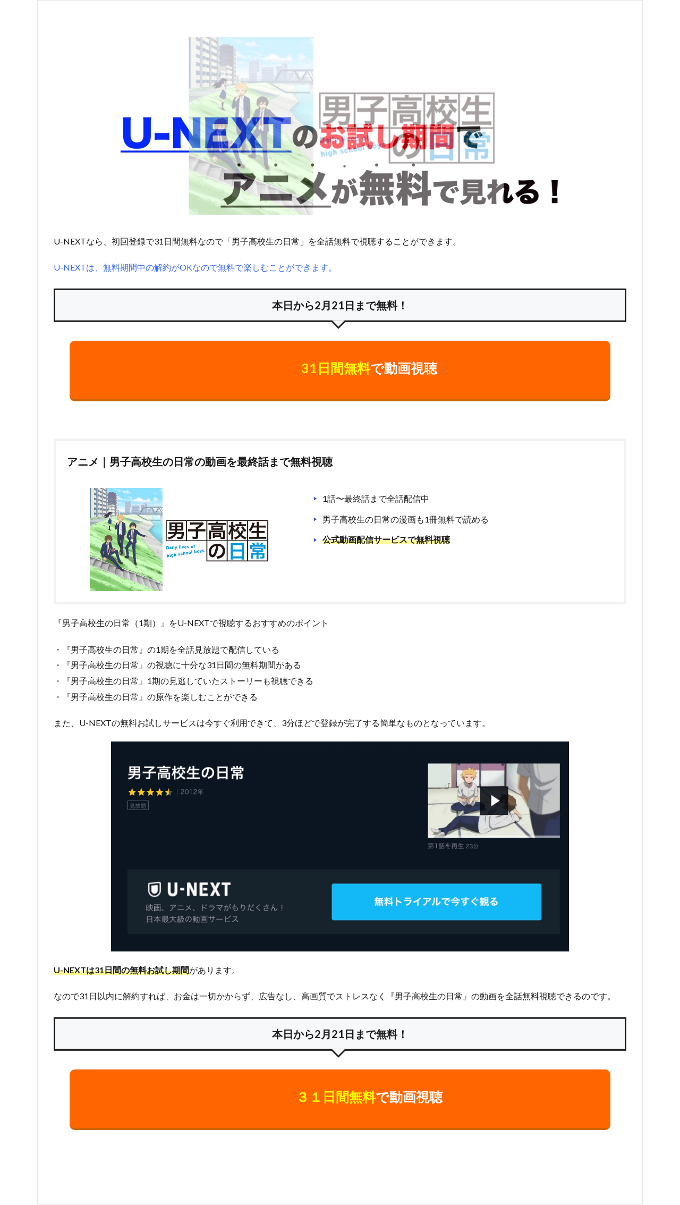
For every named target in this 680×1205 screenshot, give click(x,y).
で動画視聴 (369, 368)
